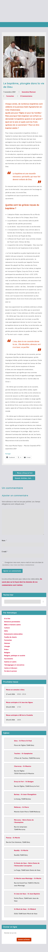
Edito (6, 631)
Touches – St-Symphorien (23, 753)
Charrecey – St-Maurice (22, 766)
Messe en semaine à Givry (15, 690)
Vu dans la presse (10, 671)
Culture (7, 628)
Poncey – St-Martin (13, 838)
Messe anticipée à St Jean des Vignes (19, 702)
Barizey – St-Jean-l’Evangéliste (25, 794)
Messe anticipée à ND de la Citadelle (19, 715)
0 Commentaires (26, 96)
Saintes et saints (10, 662)
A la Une (7, 618)
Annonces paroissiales (12, 621)
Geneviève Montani (29, 92)
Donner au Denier (24, 939)
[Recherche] (22, 602)
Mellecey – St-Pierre (21, 807)
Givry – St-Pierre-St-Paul (23, 741)
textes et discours (10, 668)
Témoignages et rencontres (14, 665)
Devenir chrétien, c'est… (24, 478)
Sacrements (8, 659)
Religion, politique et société (14, 655)
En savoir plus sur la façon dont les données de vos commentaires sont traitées (22, 582)
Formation (10, 96)
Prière (6, 649)
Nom (4, 540)
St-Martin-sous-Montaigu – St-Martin (27, 878)
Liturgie (7, 646)
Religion (7, 652)
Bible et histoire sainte (12, 625)
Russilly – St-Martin (21, 850)
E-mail (5, 551)
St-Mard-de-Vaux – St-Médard (25, 909)
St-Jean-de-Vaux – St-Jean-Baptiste (27, 894)
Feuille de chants (10, 637)
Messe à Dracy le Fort (24, 473)
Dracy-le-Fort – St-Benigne (24, 781)
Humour (7, 643)
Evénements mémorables (13, 634)
